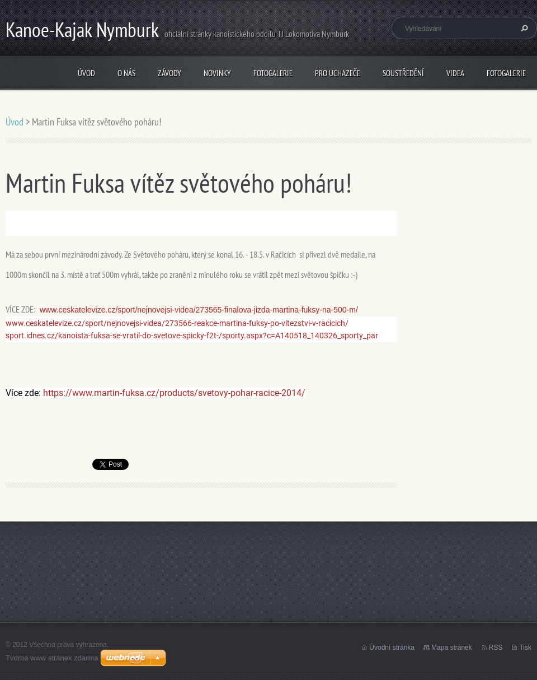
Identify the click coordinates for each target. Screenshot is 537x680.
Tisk (525, 647)
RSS (496, 647)
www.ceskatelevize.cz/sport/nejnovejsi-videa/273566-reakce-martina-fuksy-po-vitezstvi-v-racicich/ (177, 323)
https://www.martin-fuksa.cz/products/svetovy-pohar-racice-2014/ (174, 393)
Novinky (217, 73)
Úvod (86, 73)
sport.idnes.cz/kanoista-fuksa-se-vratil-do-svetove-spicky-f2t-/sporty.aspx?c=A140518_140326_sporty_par (192, 335)
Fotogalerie (273, 73)
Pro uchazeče (337, 73)
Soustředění (403, 73)
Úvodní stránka (391, 647)
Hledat (523, 28)
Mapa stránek (451, 647)
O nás (126, 73)
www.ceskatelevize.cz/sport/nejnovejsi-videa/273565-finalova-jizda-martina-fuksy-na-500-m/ (199, 309)
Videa (455, 73)
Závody (169, 73)
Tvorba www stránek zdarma (52, 658)
